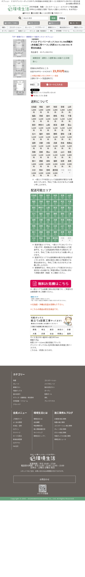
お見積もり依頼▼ (11, 23)
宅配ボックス (78, 27)
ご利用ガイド (57, 13)
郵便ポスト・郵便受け (25, 37)
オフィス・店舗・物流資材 (38, 31)
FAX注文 (26, 13)
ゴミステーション (15, 27)
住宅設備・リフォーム (62, 31)
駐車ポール (21, 31)
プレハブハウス (77, 31)
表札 (51, 31)
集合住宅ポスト (64, 27)
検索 (53, 18)
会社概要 (35, 13)
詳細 (61, 18)
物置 (3, 27)
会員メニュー (54, 23)
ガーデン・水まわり (8, 31)
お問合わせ (44, 479)
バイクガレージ (40, 27)
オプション (49, 37)
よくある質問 (45, 13)
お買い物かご (75, 23)
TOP (13, 37)
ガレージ (27, 27)
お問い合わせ (33, 23)
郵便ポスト (51, 27)
